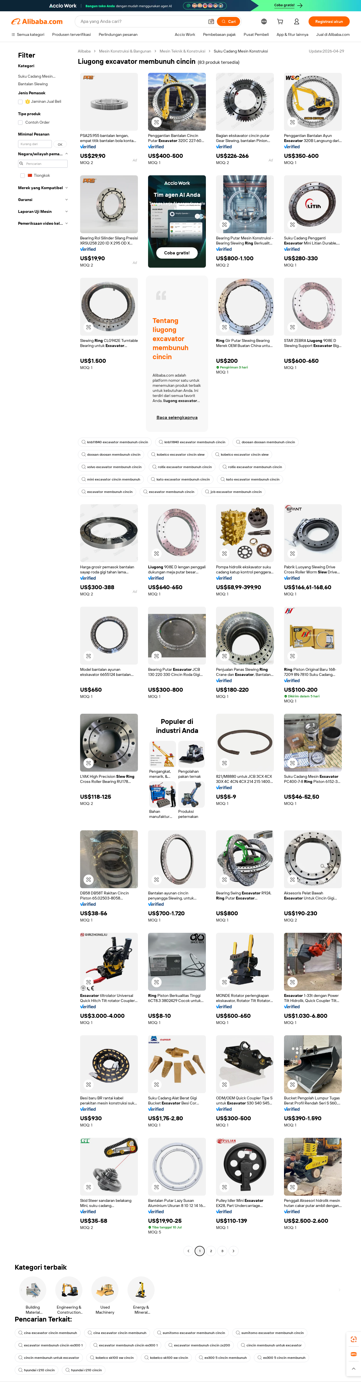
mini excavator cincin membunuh (111, 479)
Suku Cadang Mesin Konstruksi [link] (241, 51)
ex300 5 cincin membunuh (223, 1357)
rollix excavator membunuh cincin (182, 467)
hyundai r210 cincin (36, 1370)
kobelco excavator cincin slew (177, 454)
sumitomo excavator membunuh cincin (191, 1333)
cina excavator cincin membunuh (47, 1333)
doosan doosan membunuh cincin (265, 442)
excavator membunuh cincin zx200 (199, 1345)
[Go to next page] (233, 1251)
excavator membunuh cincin (107, 492)
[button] (211, 21)
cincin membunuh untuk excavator (271, 1345)
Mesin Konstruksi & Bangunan (125, 51)
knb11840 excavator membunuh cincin (115, 442)
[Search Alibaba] (142, 21)
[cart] (281, 22)
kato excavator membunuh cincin (180, 479)
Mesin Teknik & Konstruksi (182, 51)
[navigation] (43, 651)
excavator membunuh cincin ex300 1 (50, 1345)
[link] (353, 1339)
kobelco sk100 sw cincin (112, 1357)
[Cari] (228, 21)
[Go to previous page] (188, 1251)
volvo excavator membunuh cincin (112, 467)
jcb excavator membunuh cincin (233, 492)
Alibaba (84, 51)
